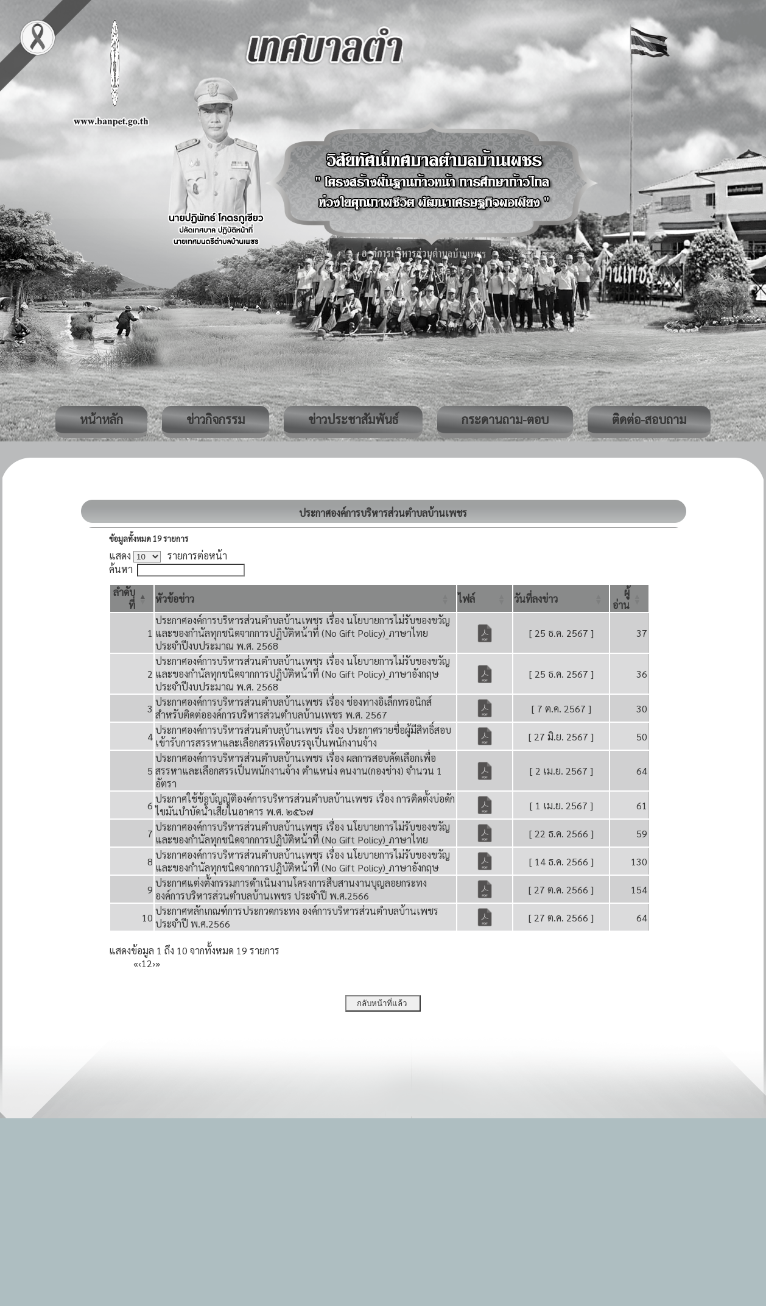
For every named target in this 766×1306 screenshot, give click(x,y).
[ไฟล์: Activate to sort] (484, 598)
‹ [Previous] (139, 963)
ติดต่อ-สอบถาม (649, 419)
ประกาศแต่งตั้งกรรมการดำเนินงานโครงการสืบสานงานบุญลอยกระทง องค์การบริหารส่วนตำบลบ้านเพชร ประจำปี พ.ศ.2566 (291, 889)
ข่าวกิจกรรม (215, 419)
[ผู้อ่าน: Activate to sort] (629, 598)
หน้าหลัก (101, 419)
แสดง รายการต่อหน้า (168, 555)
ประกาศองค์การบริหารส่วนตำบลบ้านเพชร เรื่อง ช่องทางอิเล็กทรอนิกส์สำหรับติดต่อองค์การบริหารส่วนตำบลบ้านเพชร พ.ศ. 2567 (293, 708)
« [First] (135, 963)
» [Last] (157, 963)
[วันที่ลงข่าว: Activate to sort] (561, 598)
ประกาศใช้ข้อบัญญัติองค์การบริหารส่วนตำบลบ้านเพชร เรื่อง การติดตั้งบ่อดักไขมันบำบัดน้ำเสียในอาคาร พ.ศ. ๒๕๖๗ (305, 805)
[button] (174, 598)
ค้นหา (121, 569)
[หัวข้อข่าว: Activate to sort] (305, 598)
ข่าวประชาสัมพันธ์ (353, 419)
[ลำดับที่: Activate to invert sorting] (131, 598)
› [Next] (153, 963)
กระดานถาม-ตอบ (505, 419)
